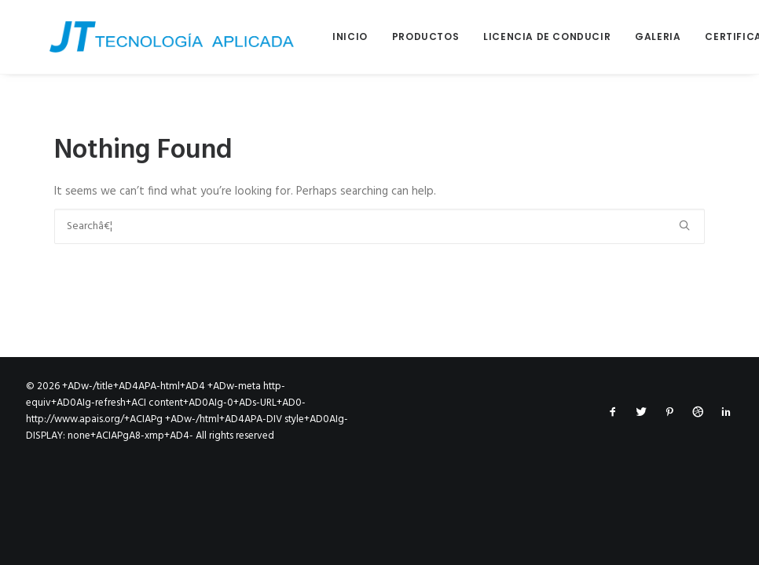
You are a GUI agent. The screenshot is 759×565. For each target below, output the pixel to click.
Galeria (634, 36)
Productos (401, 36)
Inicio (326, 36)
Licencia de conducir (523, 36)
